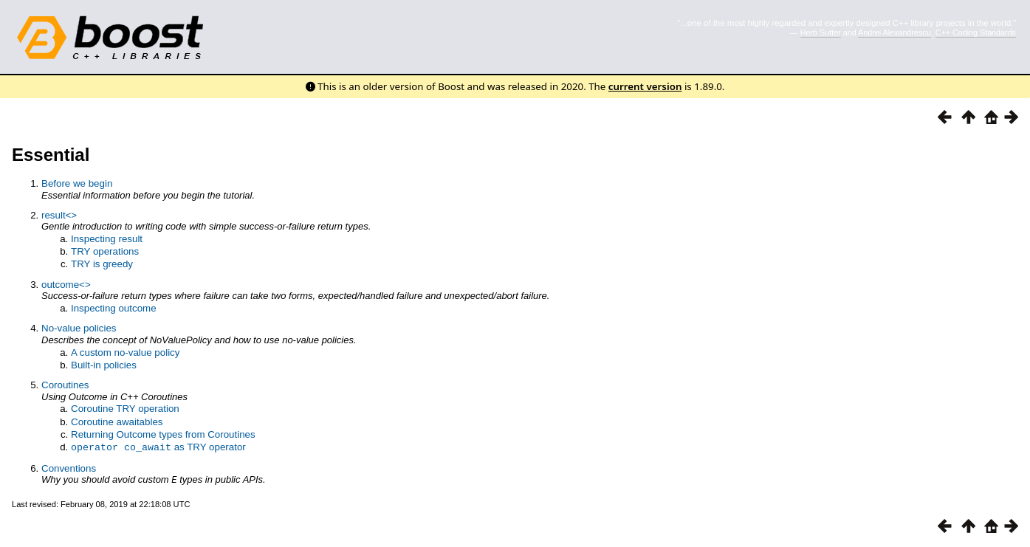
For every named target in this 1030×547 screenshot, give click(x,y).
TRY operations (105, 251)
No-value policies (79, 328)
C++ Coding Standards (975, 32)
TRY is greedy (102, 263)
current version (645, 86)
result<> (59, 215)
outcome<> (66, 284)
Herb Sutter (820, 32)
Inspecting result (107, 238)
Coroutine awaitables (116, 421)
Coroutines (65, 385)
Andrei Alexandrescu (894, 32)
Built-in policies (104, 365)
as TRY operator (158, 447)
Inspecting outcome (114, 308)
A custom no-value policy (125, 352)
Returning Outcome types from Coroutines (163, 434)
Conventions (68, 467)
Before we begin (76, 183)
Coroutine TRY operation (125, 408)
